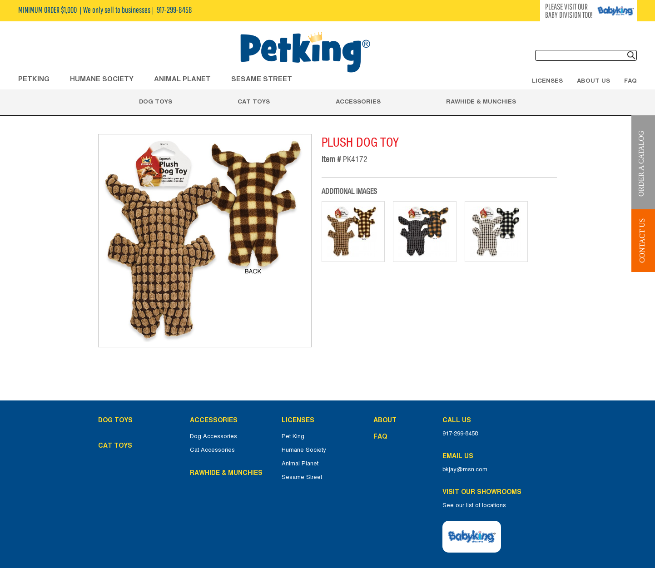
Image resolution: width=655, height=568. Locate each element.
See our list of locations (474, 505)
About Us (593, 80)
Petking (34, 79)
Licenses (547, 80)
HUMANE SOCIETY (102, 79)
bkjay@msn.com (464, 469)
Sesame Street (261, 79)
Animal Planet (300, 463)
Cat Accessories (212, 450)
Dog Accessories (213, 436)
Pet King (293, 436)
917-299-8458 (460, 433)
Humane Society (304, 450)
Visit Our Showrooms (483, 491)
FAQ (630, 80)
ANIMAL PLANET (182, 79)
